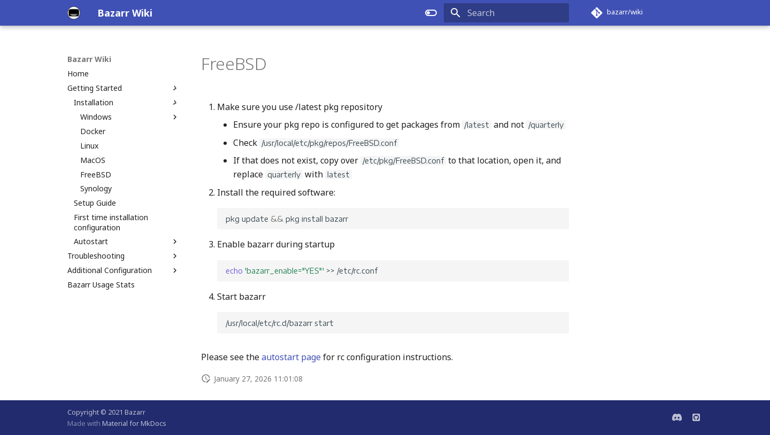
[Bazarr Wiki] (73, 13)
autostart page (291, 357)
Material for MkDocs (134, 423)
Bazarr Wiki (89, 59)
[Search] (506, 12)
